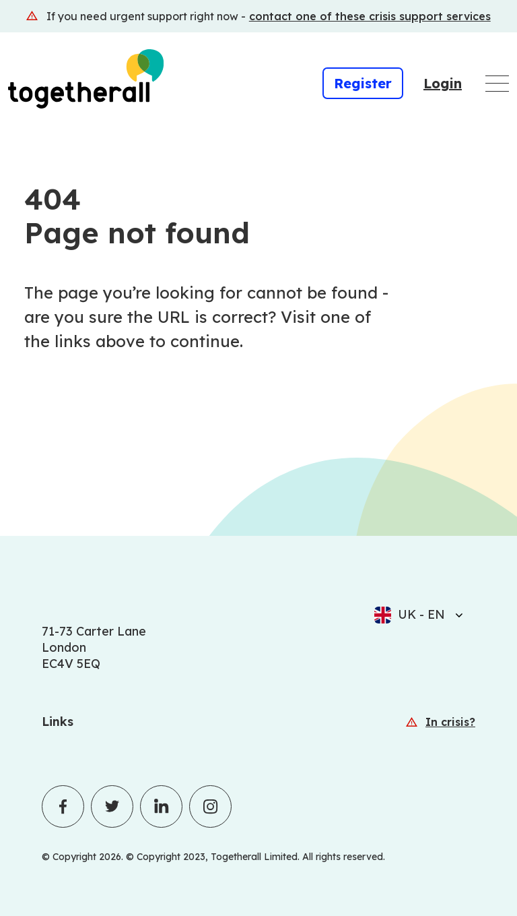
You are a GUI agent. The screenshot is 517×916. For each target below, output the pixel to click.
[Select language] (455, 614)
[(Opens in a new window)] (258, 16)
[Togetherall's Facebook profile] (63, 806)
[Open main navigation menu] (497, 83)
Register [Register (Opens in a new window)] (363, 83)
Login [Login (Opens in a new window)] (442, 83)
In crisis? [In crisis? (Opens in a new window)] (450, 722)
